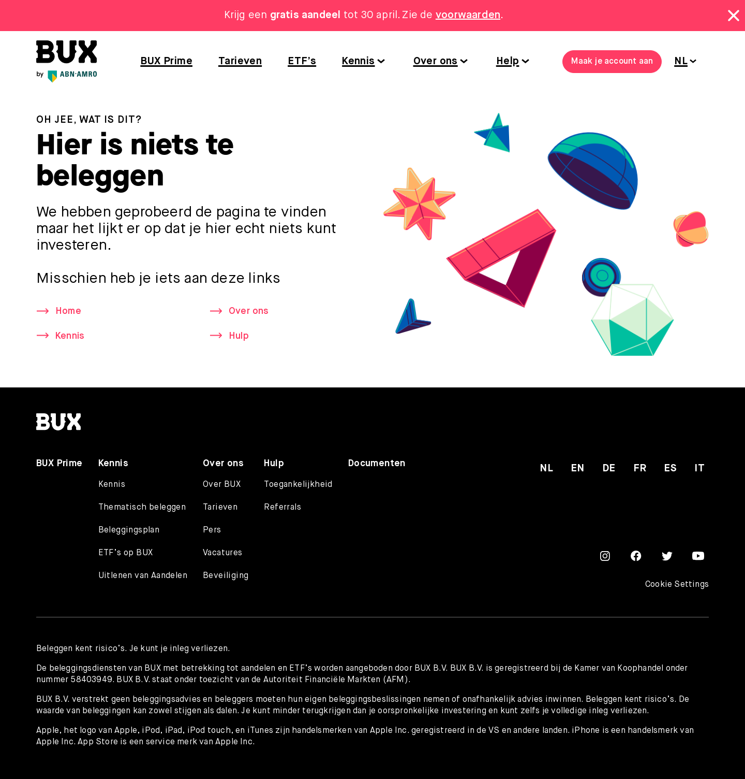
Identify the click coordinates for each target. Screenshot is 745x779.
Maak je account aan (612, 61)
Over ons (435, 61)
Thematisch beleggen (142, 507)
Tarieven (240, 61)
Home (68, 311)
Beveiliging (225, 576)
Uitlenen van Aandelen (142, 576)
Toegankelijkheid (298, 485)
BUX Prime (166, 61)
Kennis (358, 61)
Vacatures (223, 553)
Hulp (239, 336)
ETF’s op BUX (125, 553)
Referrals (282, 507)
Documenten (377, 463)
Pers (212, 530)
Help (507, 61)
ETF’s (302, 61)
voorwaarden (468, 15)
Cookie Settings (677, 585)
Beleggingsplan (129, 530)
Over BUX (222, 485)
